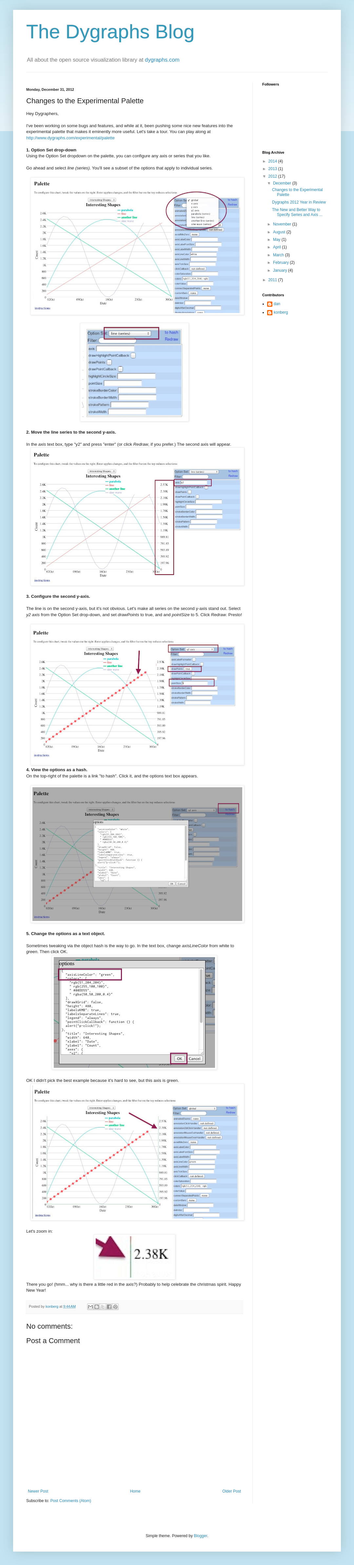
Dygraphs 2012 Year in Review (299, 202)
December (282, 183)
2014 (273, 161)
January (280, 270)
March (279, 255)
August (279, 232)
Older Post (231, 1491)
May (277, 239)
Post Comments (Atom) (70, 1500)
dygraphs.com (162, 60)
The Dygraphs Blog (110, 32)
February (281, 262)
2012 (273, 176)
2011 (273, 280)
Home (135, 1491)
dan (277, 304)
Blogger (200, 1536)
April (277, 247)
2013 (273, 168)
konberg (281, 312)
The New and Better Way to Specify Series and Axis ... (297, 212)
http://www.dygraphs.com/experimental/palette (70, 137)
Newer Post (38, 1491)
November (282, 224)
